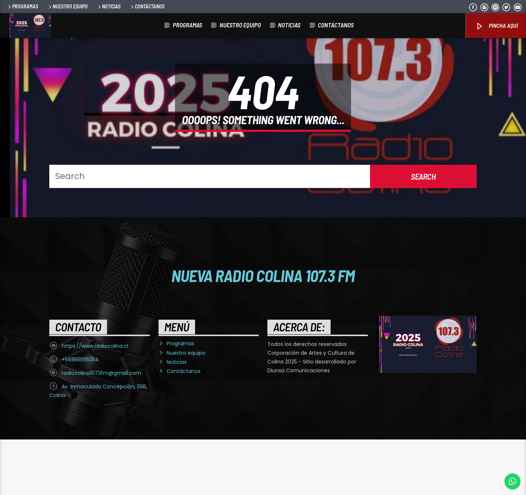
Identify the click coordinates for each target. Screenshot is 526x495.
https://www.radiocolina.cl (95, 401)
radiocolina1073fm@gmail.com (101, 428)
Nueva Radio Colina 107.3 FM (263, 331)
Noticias (109, 6)
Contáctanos (147, 6)
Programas (22, 6)
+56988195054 (80, 415)
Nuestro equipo (67, 6)
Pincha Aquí (497, 26)
